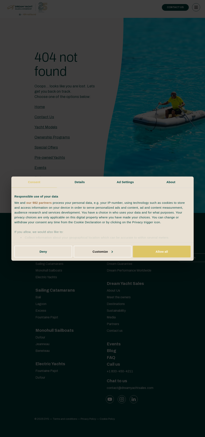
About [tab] (171, 182)
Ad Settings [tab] (125, 182)
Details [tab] (80, 182)
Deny (43, 251)
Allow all (162, 251)
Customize (103, 251)
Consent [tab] (34, 182)
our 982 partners (39, 202)
